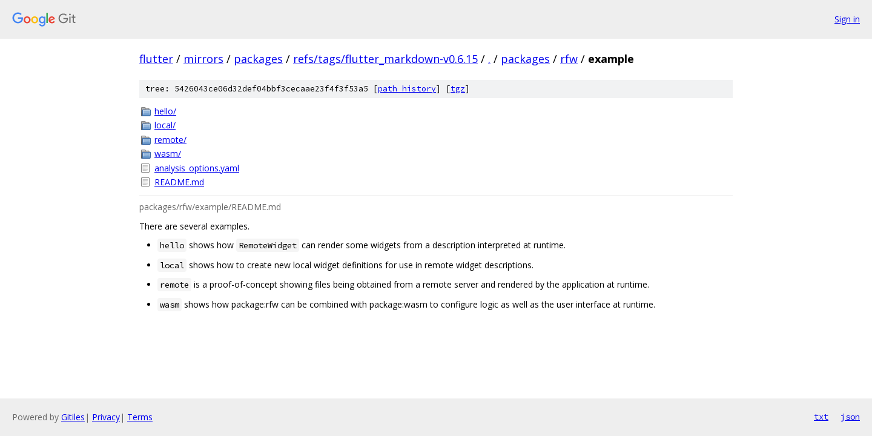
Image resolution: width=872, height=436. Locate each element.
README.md (179, 182)
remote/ (170, 139)
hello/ (165, 111)
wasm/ (167, 153)
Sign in (847, 19)
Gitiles (73, 417)
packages (258, 58)
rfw (569, 58)
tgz (458, 89)
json (850, 416)
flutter (156, 58)
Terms (140, 417)
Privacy (106, 417)
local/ (165, 125)
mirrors (203, 58)
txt (821, 416)
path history (407, 89)
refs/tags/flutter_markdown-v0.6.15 (385, 58)
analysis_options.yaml (196, 168)
